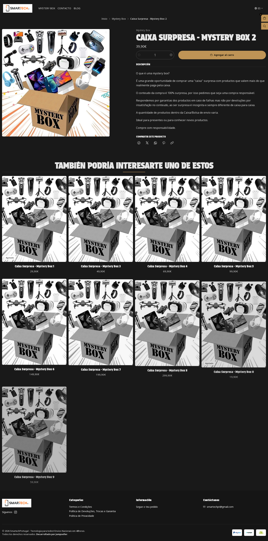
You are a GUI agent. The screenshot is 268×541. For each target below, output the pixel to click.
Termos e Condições (80, 506)
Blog (77, 8)
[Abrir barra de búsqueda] (264, 26)
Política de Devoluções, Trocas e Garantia (92, 511)
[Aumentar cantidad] (171, 55)
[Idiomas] (259, 8)
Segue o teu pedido (147, 506)
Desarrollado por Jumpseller (51, 534)
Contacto (64, 8)
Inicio (104, 19)
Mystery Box (46, 8)
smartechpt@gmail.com (218, 506)
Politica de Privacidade (81, 515)
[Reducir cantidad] (139, 55)
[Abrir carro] (264, 18)
